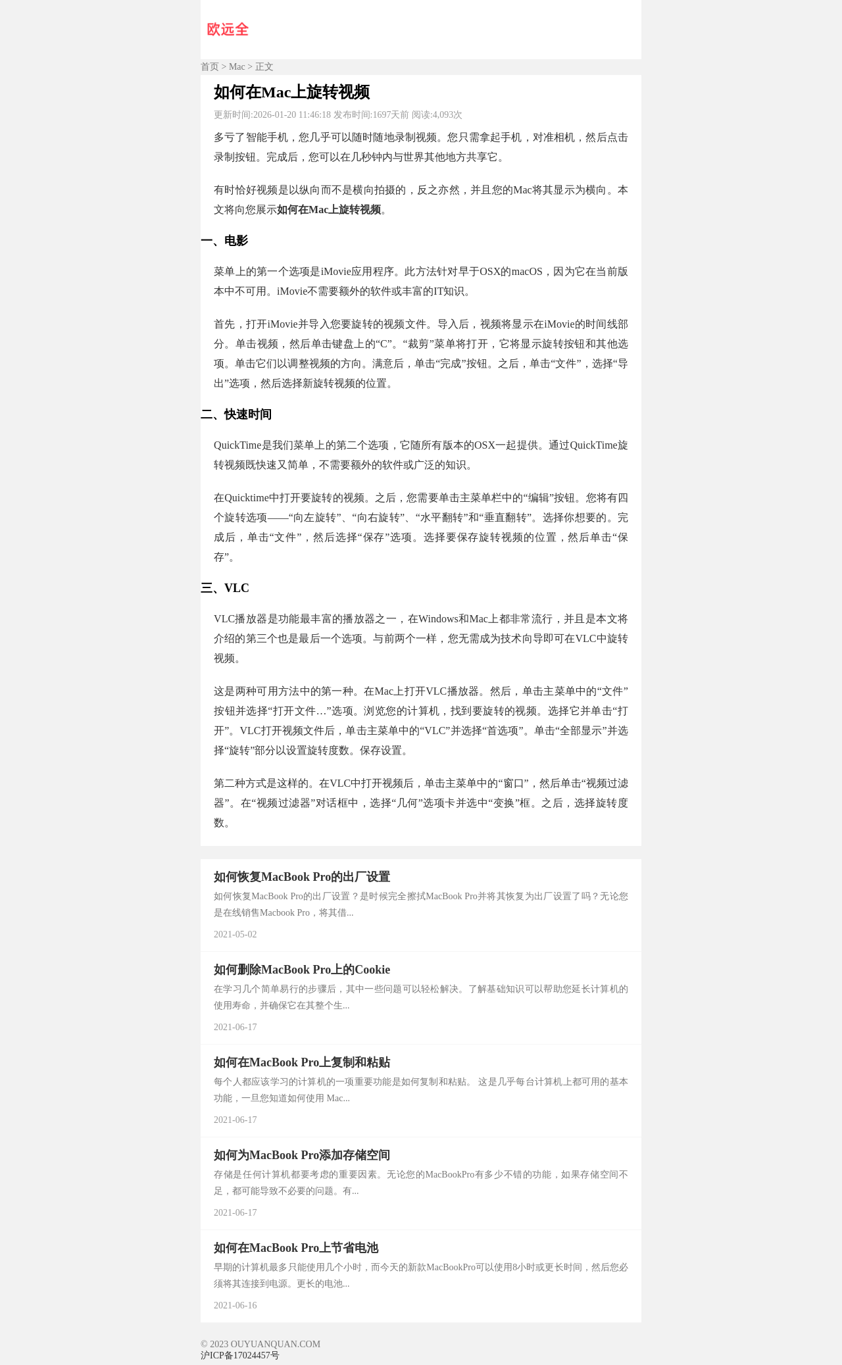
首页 (210, 67)
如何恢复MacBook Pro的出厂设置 (302, 876)
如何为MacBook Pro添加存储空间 (302, 1155)
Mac (237, 67)
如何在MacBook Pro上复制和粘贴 (302, 1062)
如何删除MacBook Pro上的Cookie (302, 969)
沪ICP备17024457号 (240, 1355)
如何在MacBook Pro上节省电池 (296, 1247)
